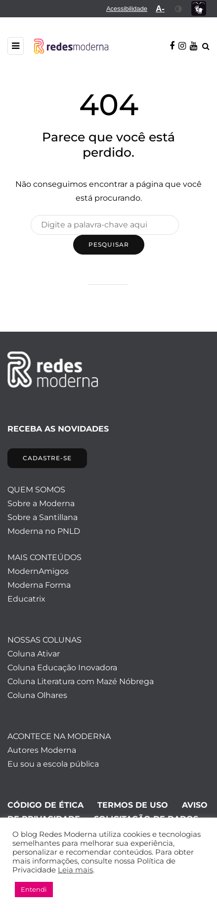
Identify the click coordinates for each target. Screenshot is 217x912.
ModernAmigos (38, 571)
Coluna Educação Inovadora (62, 667)
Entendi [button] (34, 889)
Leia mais (75, 870)
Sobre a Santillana (42, 517)
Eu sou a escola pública (53, 764)
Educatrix (26, 599)
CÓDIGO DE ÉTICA (45, 805)
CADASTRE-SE (47, 458)
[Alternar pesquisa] (206, 46)
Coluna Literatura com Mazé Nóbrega (80, 681)
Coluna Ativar (33, 653)
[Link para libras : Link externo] (199, 8)
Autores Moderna (41, 750)
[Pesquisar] (105, 225)
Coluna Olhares (37, 695)
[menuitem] (127, 8)
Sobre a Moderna (41, 503)
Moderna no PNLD (43, 531)
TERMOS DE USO (132, 805)
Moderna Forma (39, 585)
